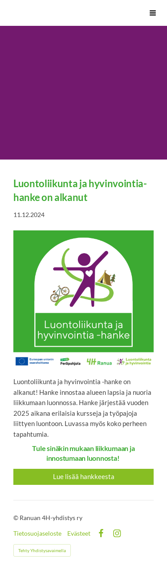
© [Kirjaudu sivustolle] (16, 517)
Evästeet (78, 533)
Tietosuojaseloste (37, 533)
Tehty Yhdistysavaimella (42, 550)
